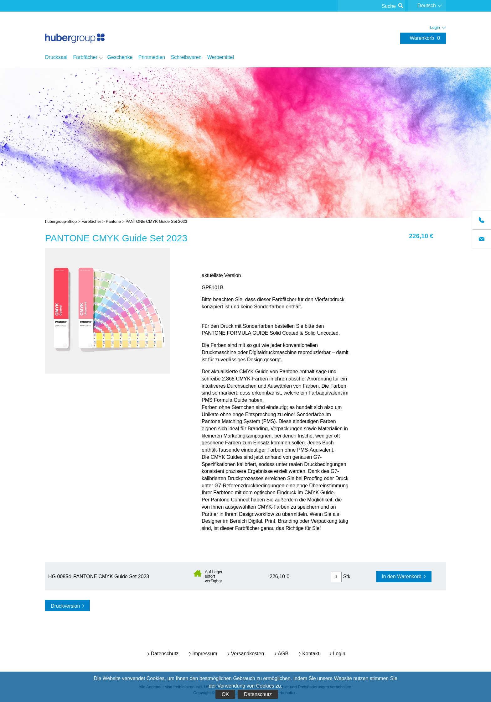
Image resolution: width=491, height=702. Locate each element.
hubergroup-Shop (75, 32)
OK (225, 694)
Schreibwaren (186, 57)
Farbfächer (85, 57)
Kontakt (310, 653)
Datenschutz (258, 694)
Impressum (204, 653)
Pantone (113, 221)
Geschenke (119, 57)
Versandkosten (247, 653)
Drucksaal (56, 57)
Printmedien (151, 57)
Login (339, 653)
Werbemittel (220, 57)
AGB (283, 653)
